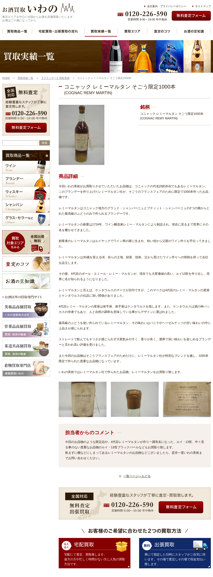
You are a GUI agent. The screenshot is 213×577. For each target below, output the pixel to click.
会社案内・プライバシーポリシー (166, 6)
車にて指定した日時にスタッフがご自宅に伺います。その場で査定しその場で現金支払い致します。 (175, 559)
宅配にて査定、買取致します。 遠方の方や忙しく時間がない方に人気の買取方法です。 (94, 559)
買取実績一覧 (101, 31)
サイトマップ (203, 6)
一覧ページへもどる (137, 476)
